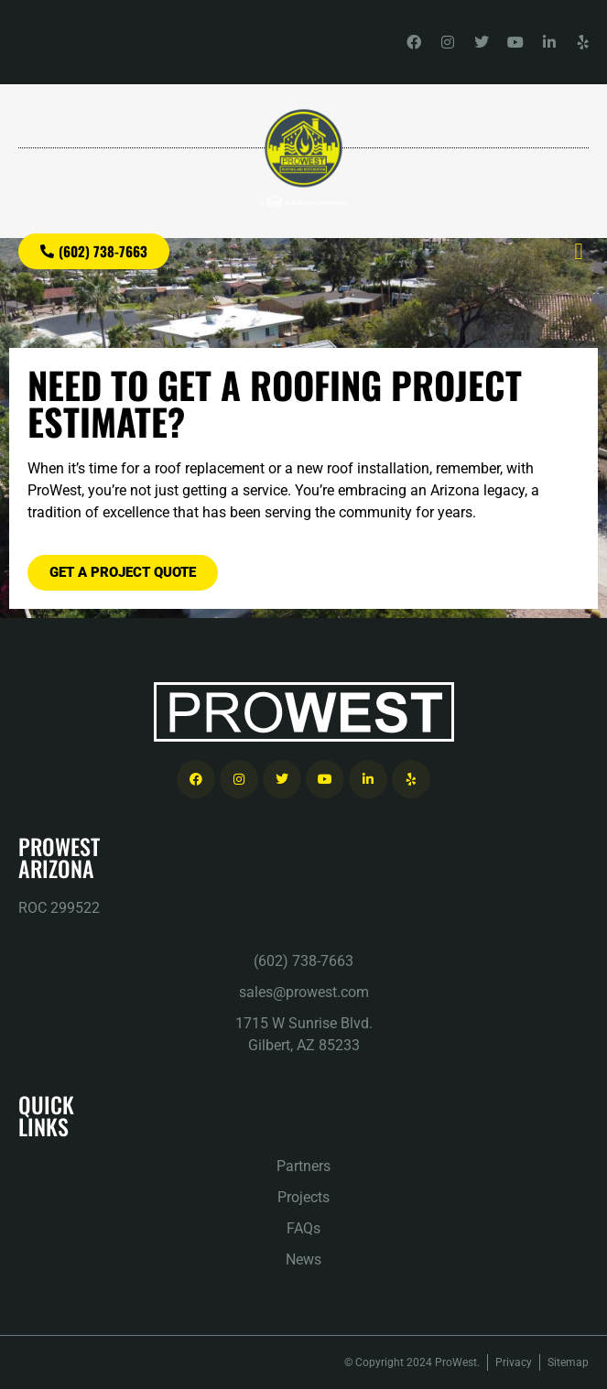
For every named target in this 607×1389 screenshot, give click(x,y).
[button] (579, 251)
